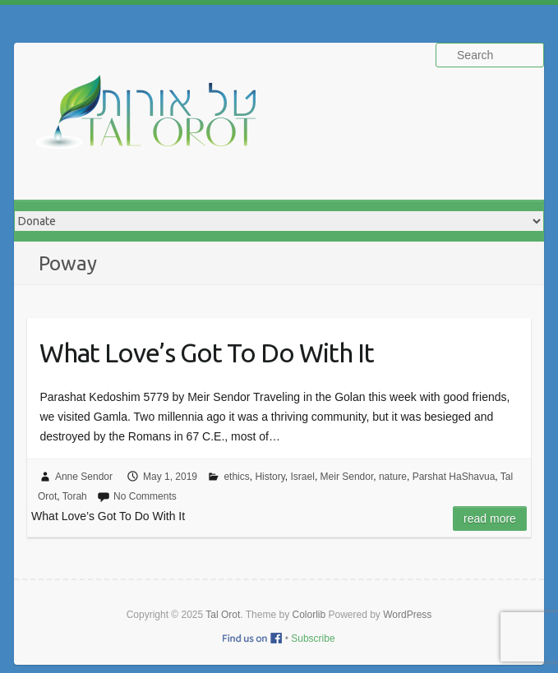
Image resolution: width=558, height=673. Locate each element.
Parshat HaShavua (454, 476)
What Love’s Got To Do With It (206, 352)
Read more (489, 518)
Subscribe (312, 638)
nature (393, 476)
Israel (303, 476)
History (269, 476)
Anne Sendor (84, 476)
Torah (74, 496)
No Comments (145, 496)
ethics (236, 476)
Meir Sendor (347, 476)
